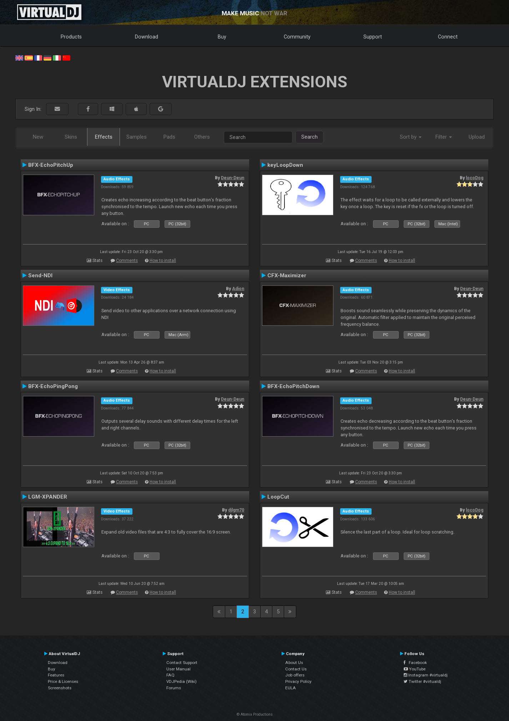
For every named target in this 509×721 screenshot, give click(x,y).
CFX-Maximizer (286, 275)
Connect (448, 37)
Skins (71, 137)
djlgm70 (236, 510)
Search (309, 137)
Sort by (411, 137)
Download (146, 37)
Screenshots (59, 687)
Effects (103, 137)
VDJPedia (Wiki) (181, 681)
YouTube (414, 668)
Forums (173, 687)
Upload (477, 137)
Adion (238, 288)
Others (202, 137)
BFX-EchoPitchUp (50, 165)
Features (56, 675)
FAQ (170, 675)
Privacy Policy (298, 681)
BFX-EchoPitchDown (293, 386)
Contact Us (296, 668)
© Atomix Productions (255, 714)
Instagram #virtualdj (426, 675)
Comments (127, 260)
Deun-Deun (232, 177)
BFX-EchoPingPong (53, 386)
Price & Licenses (63, 681)
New (38, 137)
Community (297, 37)
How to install (163, 260)
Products (71, 37)
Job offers (294, 675)
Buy (222, 37)
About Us (294, 662)
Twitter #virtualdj (422, 681)
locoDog (474, 177)
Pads (169, 137)
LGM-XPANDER (47, 497)
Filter (443, 137)
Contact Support (181, 662)
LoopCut (278, 497)
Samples (136, 137)
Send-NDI (40, 275)
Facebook (415, 662)
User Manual (178, 668)
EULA (290, 687)
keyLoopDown (285, 165)
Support (372, 37)
